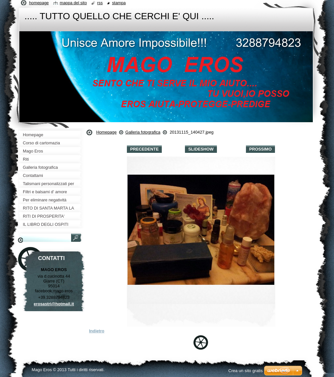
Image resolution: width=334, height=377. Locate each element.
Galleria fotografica (142, 132)
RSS (100, 2)
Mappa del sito (73, 2)
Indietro (96, 330)
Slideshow (201, 149)
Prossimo (260, 149)
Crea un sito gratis (245, 370)
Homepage (106, 132)
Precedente (144, 149)
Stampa (119, 2)
